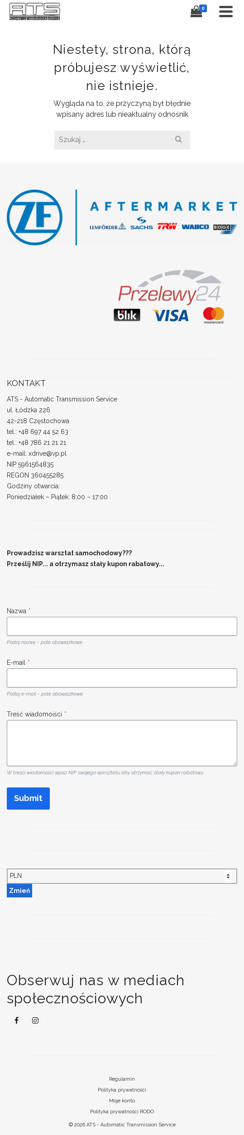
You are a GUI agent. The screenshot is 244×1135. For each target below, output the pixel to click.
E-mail (18, 662)
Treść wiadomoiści (37, 714)
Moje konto (122, 1101)
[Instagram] (35, 1020)
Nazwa (19, 611)
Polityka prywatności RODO (122, 1112)
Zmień (19, 890)
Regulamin (122, 1079)
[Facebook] (16, 1020)
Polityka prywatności (122, 1090)
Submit (28, 798)
